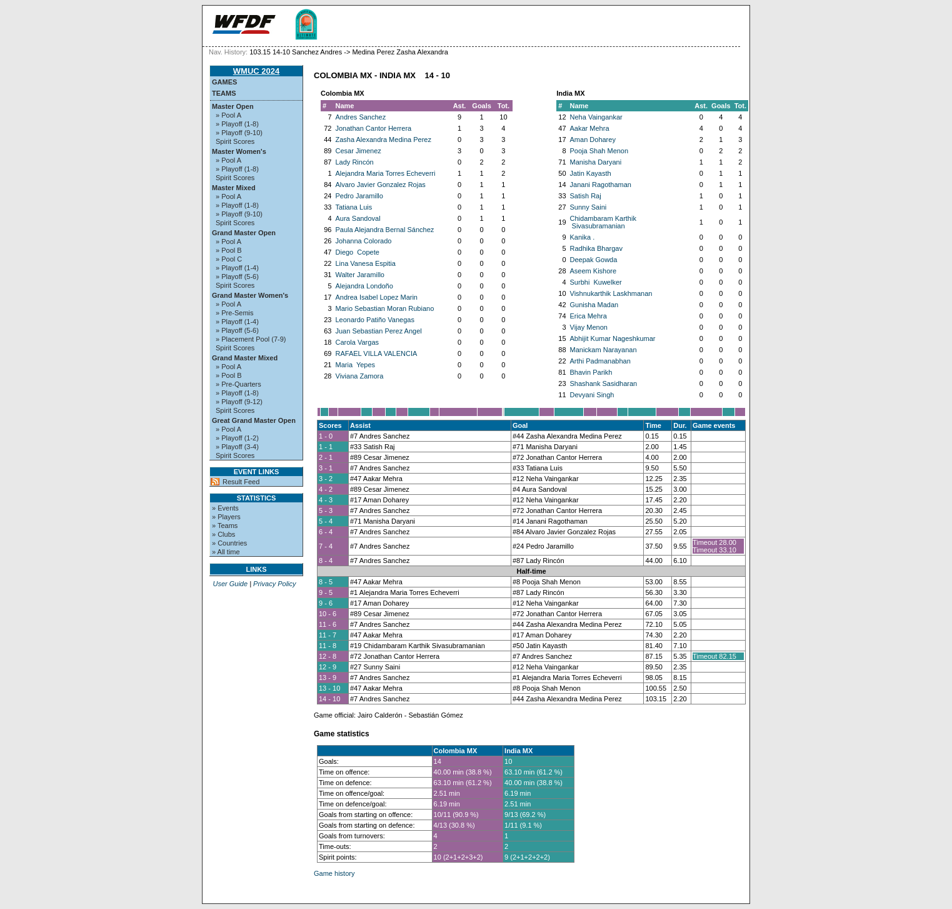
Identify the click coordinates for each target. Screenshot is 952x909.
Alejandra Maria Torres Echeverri (386, 173)
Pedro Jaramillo (359, 196)
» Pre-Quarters (238, 384)
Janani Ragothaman (600, 184)
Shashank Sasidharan (604, 383)
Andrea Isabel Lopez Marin (377, 297)
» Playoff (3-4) (237, 446)
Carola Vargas (357, 342)
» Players (226, 517)
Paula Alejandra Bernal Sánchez (385, 229)
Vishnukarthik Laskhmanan (611, 293)
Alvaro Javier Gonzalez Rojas (381, 184)
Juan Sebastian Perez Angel (379, 331)
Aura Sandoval (358, 218)
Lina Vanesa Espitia (366, 263)
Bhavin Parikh (591, 372)
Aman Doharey (593, 139)
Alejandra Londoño (364, 286)
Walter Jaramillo (360, 274)
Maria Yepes (356, 364)
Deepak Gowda (594, 259)
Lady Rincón (355, 162)
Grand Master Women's (250, 295)
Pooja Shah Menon (599, 151)
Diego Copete (357, 252)
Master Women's (239, 151)
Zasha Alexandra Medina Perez (383, 139)
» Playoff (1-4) (237, 268)
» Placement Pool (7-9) (251, 339)
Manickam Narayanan (603, 349)
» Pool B (229, 250)
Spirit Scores (235, 141)
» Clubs (223, 534)
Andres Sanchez (361, 117)
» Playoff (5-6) (237, 276)
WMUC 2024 (256, 71)
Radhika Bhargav (596, 248)
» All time (226, 552)
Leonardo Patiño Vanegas (375, 319)
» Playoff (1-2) (237, 438)
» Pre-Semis (235, 313)
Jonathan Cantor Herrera (374, 128)
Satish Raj (585, 196)
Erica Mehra (588, 316)
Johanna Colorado (364, 241)
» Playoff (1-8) (237, 124)
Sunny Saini (588, 207)
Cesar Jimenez (358, 151)
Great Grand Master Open (254, 420)
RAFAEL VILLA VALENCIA (377, 353)
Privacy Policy (274, 583)
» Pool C (229, 259)
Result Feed (241, 481)
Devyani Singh (592, 395)
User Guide (230, 583)
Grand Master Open (244, 232)
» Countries (229, 543)
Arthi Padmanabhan (600, 361)
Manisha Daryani (596, 162)
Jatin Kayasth (590, 173)
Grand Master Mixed (245, 358)
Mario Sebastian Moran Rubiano (385, 308)
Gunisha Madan (594, 304)
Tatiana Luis (354, 207)
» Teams (225, 525)
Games (224, 82)
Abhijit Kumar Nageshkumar (613, 338)
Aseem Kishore (593, 271)
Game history (334, 873)
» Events (225, 508)
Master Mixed (234, 187)
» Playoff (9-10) (239, 132)
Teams (224, 93)
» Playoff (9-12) (239, 401)
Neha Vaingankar (596, 117)
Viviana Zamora (360, 376)
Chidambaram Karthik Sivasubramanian (603, 222)
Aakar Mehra (589, 128)
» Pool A (228, 115)
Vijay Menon (589, 327)
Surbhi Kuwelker (596, 282)
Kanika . (582, 237)
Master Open (233, 106)
